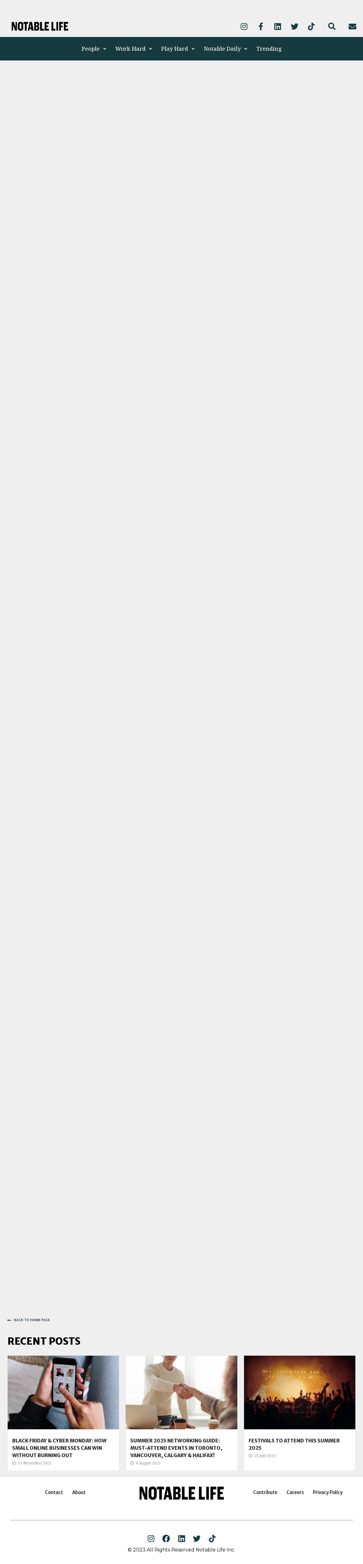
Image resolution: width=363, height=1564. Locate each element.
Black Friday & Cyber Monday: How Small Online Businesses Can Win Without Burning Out (59, 1448)
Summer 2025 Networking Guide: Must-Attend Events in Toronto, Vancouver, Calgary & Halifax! (176, 1448)
